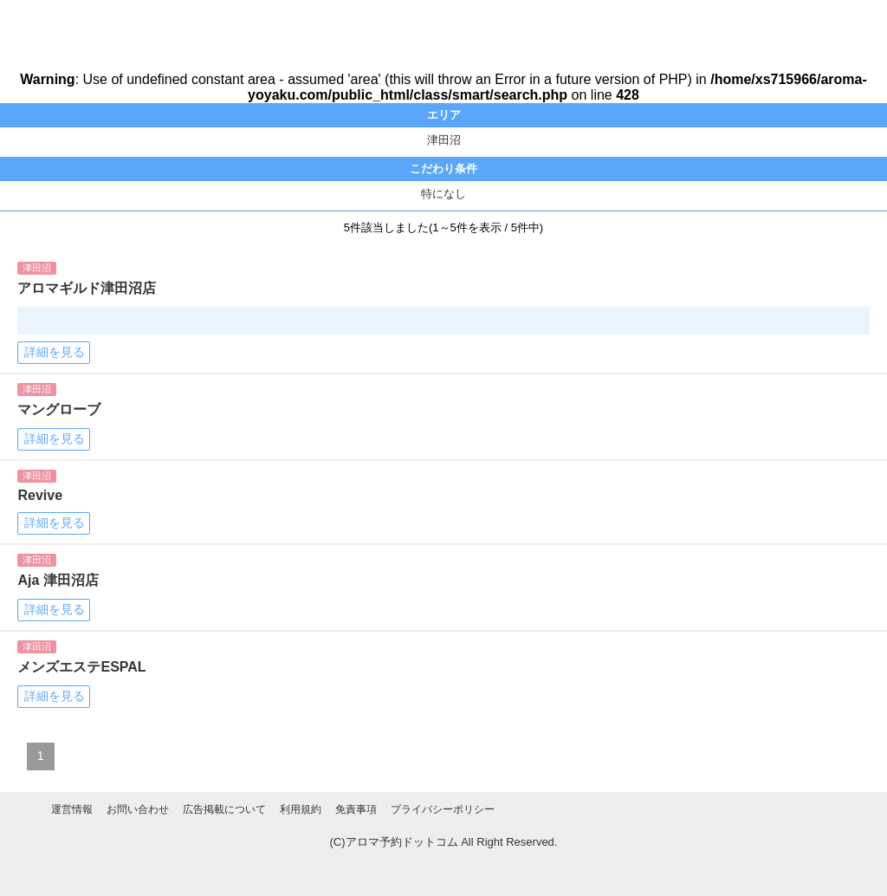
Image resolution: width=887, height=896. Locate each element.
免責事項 (356, 809)
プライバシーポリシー (443, 809)
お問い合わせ (138, 809)
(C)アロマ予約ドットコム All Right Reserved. (444, 841)
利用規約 (300, 809)
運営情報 (72, 809)
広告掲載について (224, 809)
